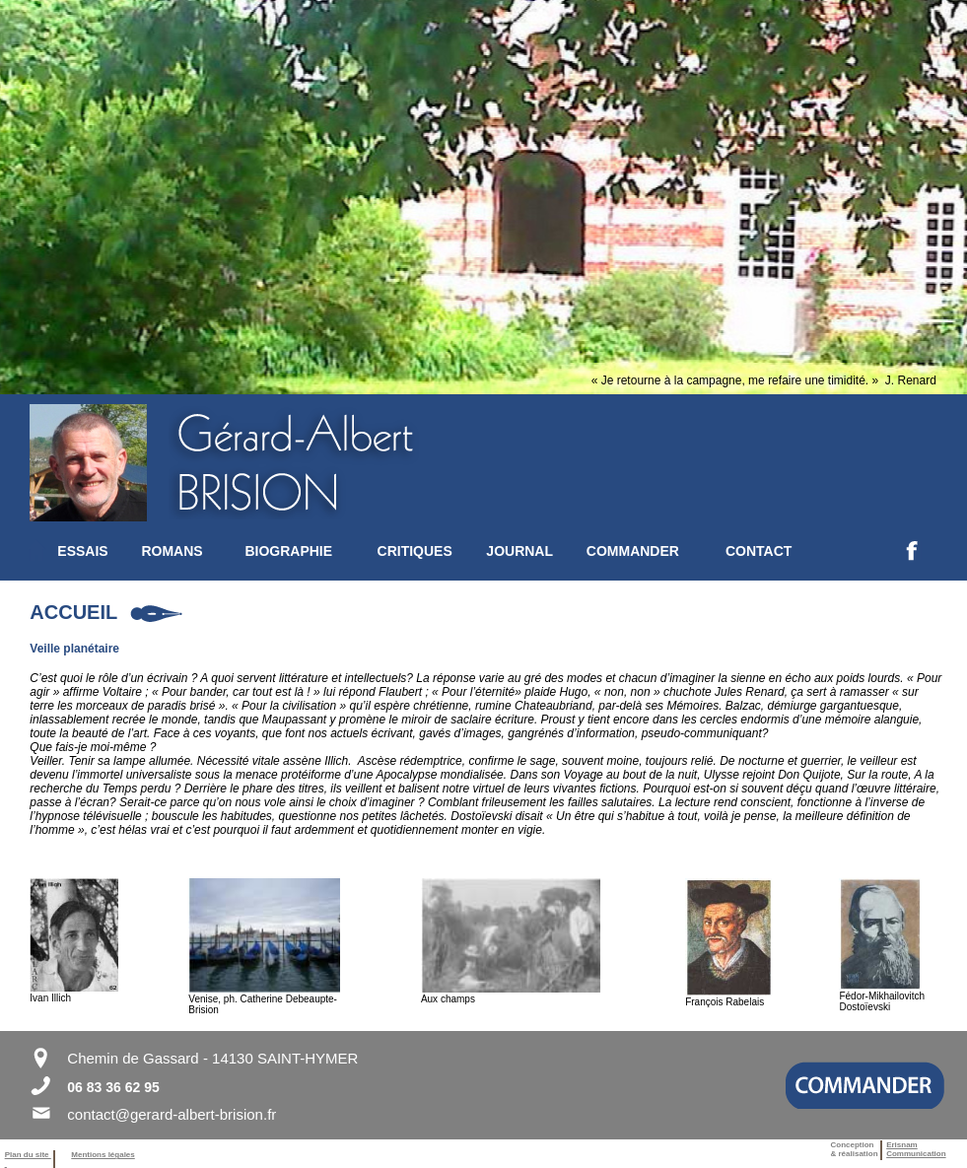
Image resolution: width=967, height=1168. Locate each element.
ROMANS (171, 551)
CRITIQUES (415, 551)
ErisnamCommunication (915, 1149)
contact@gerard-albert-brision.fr (171, 1114)
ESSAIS (82, 551)
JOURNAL (519, 551)
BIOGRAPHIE (288, 551)
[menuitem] (99, 550)
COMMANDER (633, 551)
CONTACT (758, 551)
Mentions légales (102, 1154)
